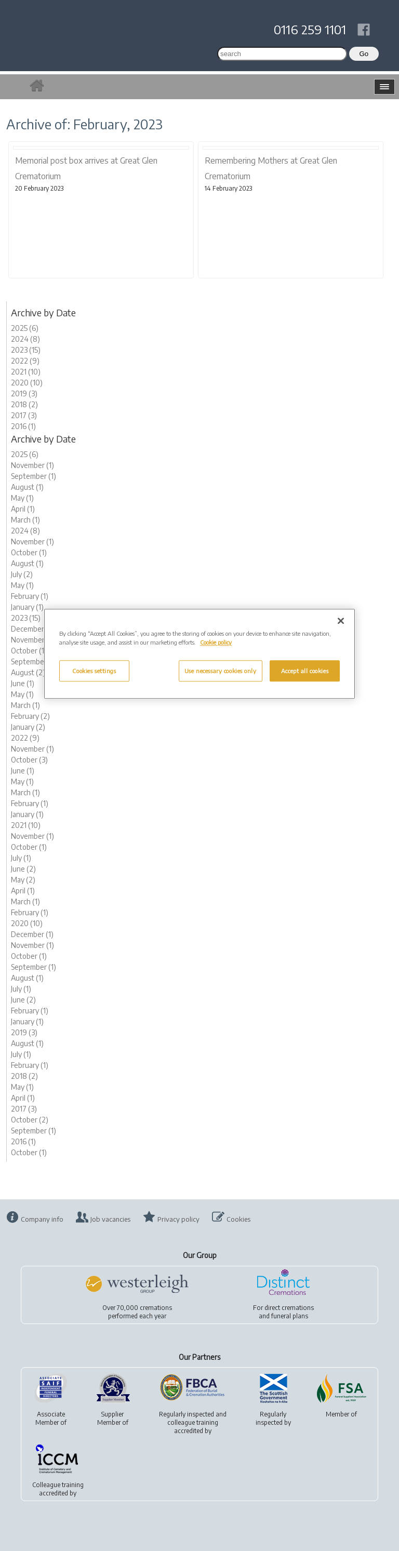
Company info (42, 1219)
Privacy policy (178, 1219)
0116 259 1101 (310, 29)
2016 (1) (23, 426)
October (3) (29, 759)
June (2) (23, 868)
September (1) (33, 476)
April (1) (23, 508)
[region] (199, 654)
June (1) (22, 683)
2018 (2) (24, 404)
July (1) (21, 857)
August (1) (27, 487)
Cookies (238, 1219)
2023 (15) (26, 349)
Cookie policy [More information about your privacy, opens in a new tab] (216, 643)
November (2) (33, 639)
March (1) (25, 519)
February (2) (30, 716)
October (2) (29, 1119)
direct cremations (289, 1308)
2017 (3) (24, 415)
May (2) (23, 879)
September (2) (34, 661)
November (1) (32, 465)
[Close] (340, 621)
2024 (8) (25, 339)
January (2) (28, 727)
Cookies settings (94, 671)
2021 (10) (26, 371)
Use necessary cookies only (220, 671)
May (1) (22, 497)
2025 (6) (24, 328)
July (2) (22, 574)
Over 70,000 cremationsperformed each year (137, 1312)
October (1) (29, 552)
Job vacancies (110, 1219)
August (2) (28, 672)
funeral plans (289, 1316)
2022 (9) (25, 360)
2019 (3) (24, 393)
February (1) (29, 596)
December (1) (32, 628)
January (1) (27, 607)
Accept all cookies (304, 671)
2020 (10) (27, 382)
